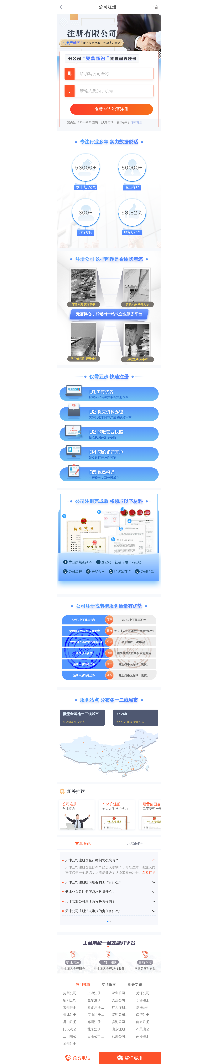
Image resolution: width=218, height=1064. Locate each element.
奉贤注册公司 (96, 1007)
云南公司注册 (96, 1036)
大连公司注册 (121, 1000)
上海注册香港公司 (96, 993)
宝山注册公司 (96, 1015)
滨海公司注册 (121, 1022)
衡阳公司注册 (72, 1000)
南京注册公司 (145, 1022)
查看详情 (147, 872)
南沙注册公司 (145, 1036)
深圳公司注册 (121, 993)
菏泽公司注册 (145, 993)
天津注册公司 (72, 1015)
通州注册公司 (72, 1043)
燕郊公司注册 (121, 1036)
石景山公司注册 (145, 1029)
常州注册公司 (72, 1007)
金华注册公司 (96, 1000)
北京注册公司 (96, 1029)
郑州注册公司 (96, 1022)
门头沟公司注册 (72, 1029)
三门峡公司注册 (72, 1036)
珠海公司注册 (145, 1007)
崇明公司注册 (121, 1015)
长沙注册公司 (145, 1000)
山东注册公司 (121, 1029)
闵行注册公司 (145, 1015)
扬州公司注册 (72, 993)
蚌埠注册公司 (121, 1007)
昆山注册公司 (72, 1022)
